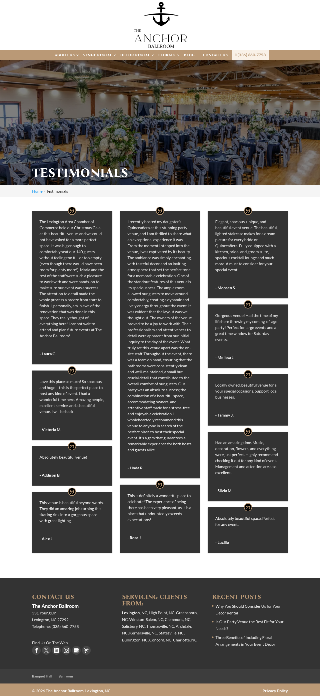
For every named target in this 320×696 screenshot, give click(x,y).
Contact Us (215, 55)
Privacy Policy (275, 688)
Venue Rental (97, 55)
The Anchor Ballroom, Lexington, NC (78, 688)
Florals (167, 55)
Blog (189, 55)
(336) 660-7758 (250, 55)
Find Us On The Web (50, 640)
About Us (65, 55)
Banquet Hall (42, 674)
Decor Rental (135, 55)
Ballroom (65, 674)
